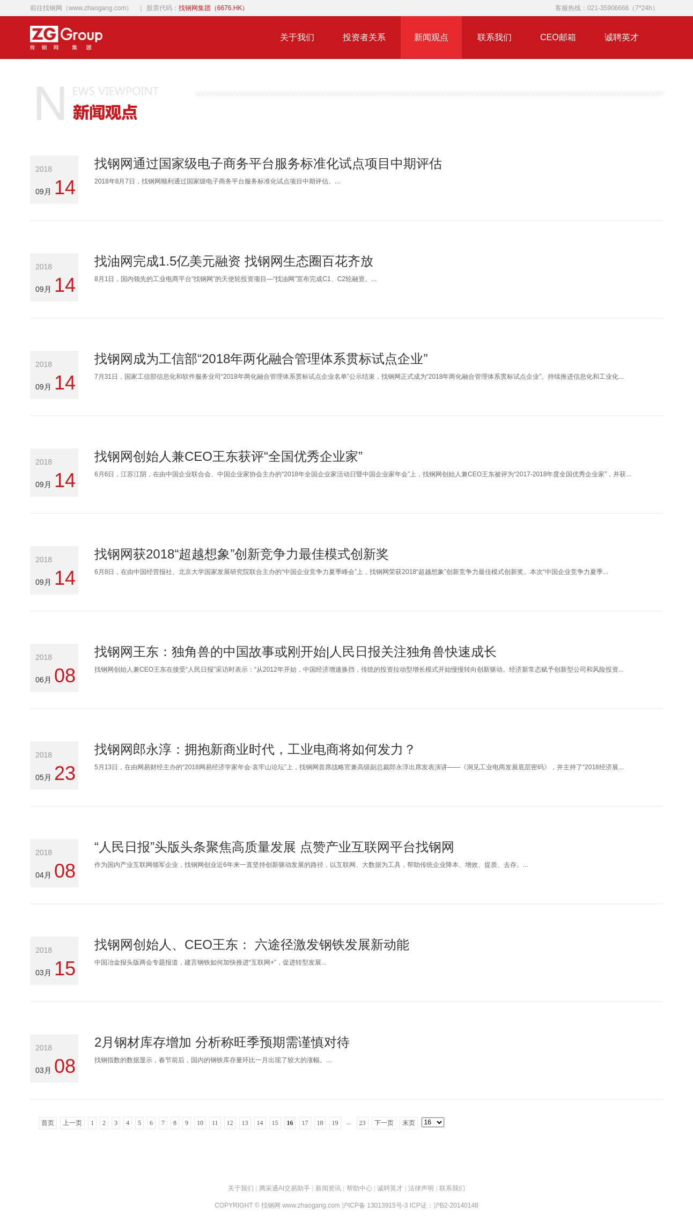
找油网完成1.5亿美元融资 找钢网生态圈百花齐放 (233, 261)
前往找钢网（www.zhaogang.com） (81, 8)
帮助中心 (359, 1188)
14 (260, 1123)
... (348, 1122)
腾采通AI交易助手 (284, 1188)
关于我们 (297, 37)
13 (245, 1123)
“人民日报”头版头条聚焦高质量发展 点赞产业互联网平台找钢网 (274, 847)
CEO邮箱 (558, 37)
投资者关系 (364, 37)
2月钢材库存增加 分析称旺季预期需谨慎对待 (222, 1042)
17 (305, 1123)
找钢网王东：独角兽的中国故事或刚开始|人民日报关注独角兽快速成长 (295, 651)
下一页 (384, 1123)
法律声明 (421, 1188)
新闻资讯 (328, 1188)
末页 (408, 1123)
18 (320, 1123)
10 (200, 1123)
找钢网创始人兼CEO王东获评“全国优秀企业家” (228, 456)
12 (230, 1123)
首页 (47, 1123)
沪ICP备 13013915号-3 (375, 1205)
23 (362, 1123)
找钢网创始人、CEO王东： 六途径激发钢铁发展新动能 (251, 944)
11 (215, 1123)
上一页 (72, 1123)
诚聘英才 (621, 37)
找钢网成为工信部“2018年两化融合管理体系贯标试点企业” (260, 358)
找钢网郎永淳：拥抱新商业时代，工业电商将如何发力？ (255, 749)
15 (275, 1123)
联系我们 (494, 37)
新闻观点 (431, 37)
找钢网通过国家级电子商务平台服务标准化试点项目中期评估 (268, 163)
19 (335, 1123)
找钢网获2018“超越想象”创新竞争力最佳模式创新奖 (241, 554)
